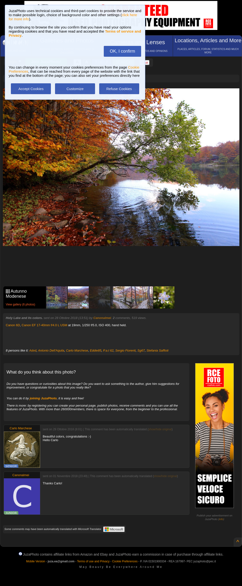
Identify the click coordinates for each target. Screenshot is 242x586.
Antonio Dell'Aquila (51, 350)
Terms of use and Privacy (93, 561)
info (221, 519)
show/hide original (160, 429)
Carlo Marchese (77, 350)
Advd (32, 350)
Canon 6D (13, 325)
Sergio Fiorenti (125, 350)
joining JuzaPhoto (43, 398)
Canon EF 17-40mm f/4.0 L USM (44, 325)
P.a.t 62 (108, 350)
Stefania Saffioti (157, 350)
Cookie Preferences (125, 561)
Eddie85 (95, 350)
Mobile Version (35, 561)
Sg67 (141, 350)
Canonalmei (102, 318)
